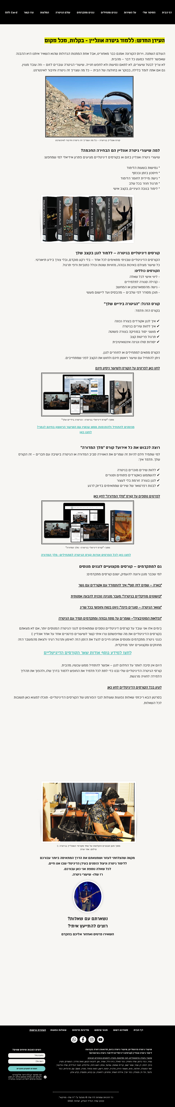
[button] (61, 12)
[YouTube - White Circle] (100, 1039)
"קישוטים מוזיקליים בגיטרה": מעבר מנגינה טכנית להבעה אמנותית (116, 596)
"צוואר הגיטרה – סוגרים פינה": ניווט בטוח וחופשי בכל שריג (121, 607)
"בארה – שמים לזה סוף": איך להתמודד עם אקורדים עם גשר (120, 585)
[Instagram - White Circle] (91, 1039)
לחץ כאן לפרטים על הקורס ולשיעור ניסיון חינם (127, 368)
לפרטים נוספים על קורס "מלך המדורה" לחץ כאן (126, 496)
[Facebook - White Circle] (83, 1039)
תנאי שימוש (101, 1030)
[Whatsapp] (74, 1039)
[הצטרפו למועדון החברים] (26, 1068)
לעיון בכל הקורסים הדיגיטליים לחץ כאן (134, 687)
